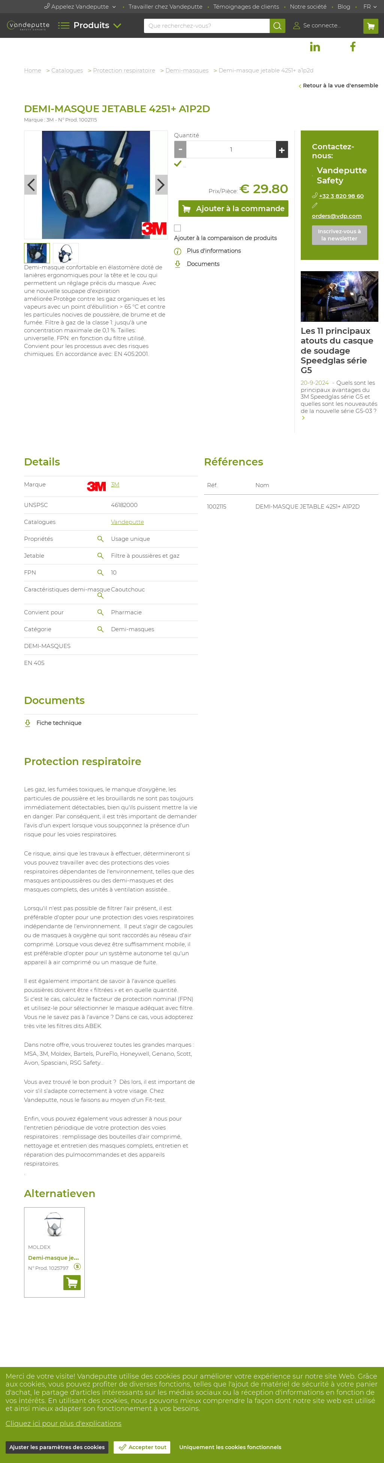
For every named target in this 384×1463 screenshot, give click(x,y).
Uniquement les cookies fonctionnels (230, 1447)
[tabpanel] (37, 253)
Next (162, 185)
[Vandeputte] (28, 25)
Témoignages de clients (246, 6)
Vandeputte (127, 521)
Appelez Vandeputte (77, 6)
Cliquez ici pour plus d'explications (64, 1423)
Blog (344, 6)
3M (115, 484)
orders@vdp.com (337, 215)
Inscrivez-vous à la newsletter (339, 235)
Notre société (308, 6)
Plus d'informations (207, 251)
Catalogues (67, 70)
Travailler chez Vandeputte (165, 6)
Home (33, 70)
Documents (197, 264)
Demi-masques (187, 70)
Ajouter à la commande (233, 210)
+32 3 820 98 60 (341, 196)
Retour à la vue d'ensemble (340, 85)
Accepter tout (147, 1447)
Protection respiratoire (124, 70)
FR (367, 6)
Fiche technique (53, 722)
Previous (31, 185)
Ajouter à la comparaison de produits (225, 238)
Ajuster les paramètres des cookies (57, 1447)
